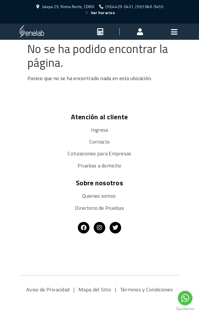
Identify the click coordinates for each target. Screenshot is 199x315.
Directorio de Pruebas (99, 208)
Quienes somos (99, 196)
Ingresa (99, 130)
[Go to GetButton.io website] (185, 309)
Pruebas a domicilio (99, 165)
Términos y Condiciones (146, 289)
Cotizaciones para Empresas (99, 153)
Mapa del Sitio (95, 289)
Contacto (99, 142)
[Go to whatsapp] (185, 298)
